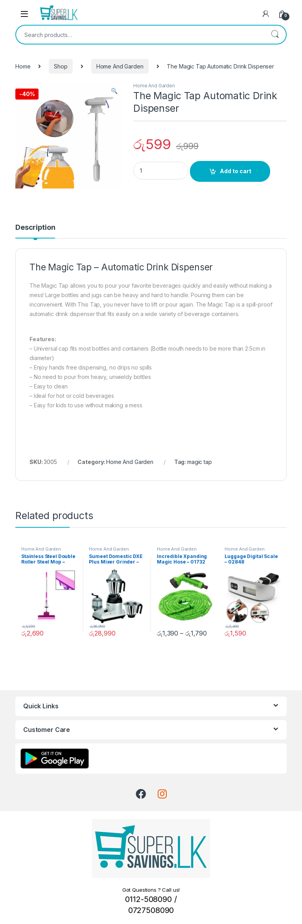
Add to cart (235, 171)
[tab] (35, 231)
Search (275, 35)
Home (22, 66)
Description (35, 227)
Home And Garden (120, 66)
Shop (60, 66)
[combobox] (140, 35)
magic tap (199, 461)
